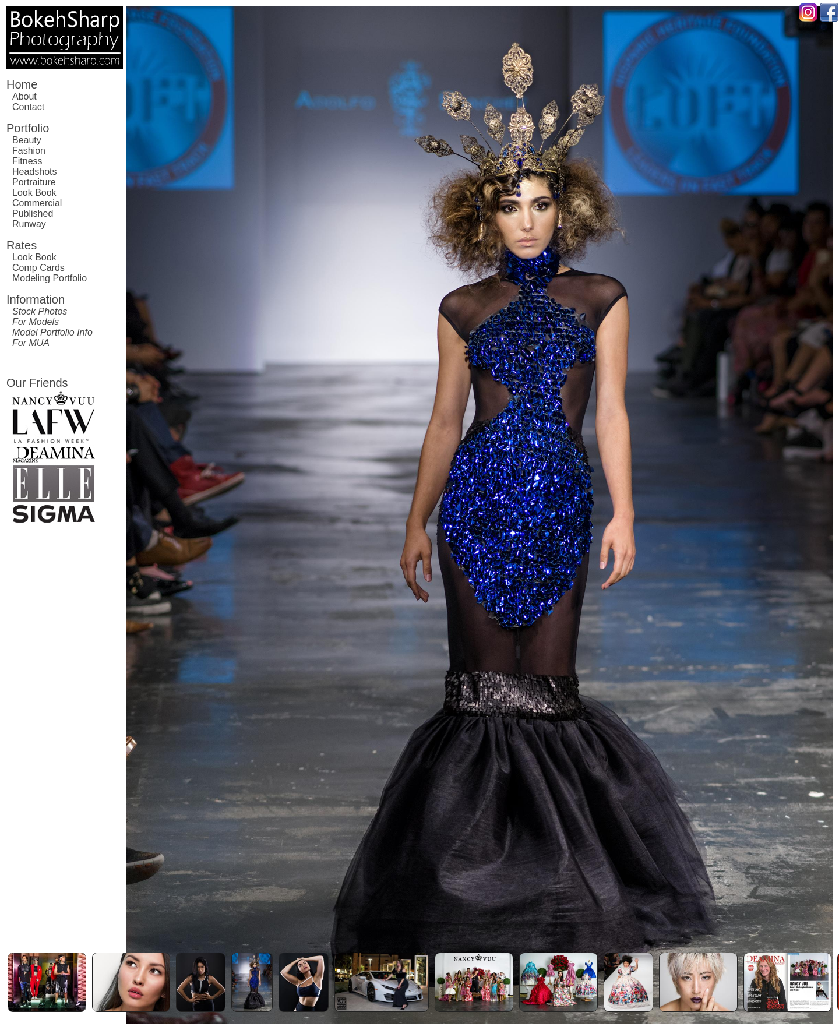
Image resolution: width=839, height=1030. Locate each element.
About (24, 96)
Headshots (34, 172)
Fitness (27, 161)
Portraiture (34, 182)
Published (32, 213)
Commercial (37, 203)
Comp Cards (38, 268)
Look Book (34, 192)
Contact (28, 107)
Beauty (26, 140)
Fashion (28, 151)
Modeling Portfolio (49, 278)
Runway (29, 224)
